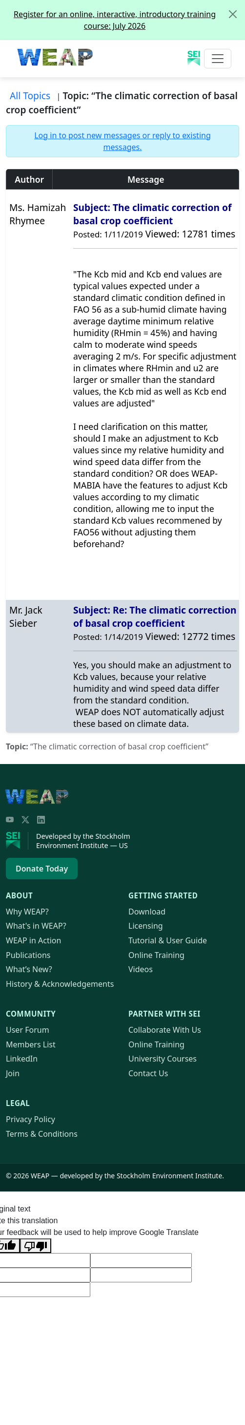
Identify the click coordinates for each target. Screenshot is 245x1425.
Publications (28, 955)
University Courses (162, 1058)
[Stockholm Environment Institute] (17, 841)
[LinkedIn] (41, 820)
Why (27, 911)
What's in (36, 925)
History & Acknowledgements (60, 983)
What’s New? (29, 969)
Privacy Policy (30, 1119)
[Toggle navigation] (217, 58)
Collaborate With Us (164, 1029)
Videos (140, 969)
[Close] (233, 14)
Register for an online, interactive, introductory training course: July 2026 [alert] (129, 15)
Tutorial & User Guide (167, 940)
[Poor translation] (35, 1245)
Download (146, 911)
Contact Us (148, 1073)
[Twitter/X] (25, 820)
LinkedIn (22, 1058)
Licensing (145, 925)
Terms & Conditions (42, 1133)
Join (13, 1073)
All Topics (30, 95)
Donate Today (42, 868)
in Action (33, 940)
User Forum (27, 1029)
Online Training (156, 955)
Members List (31, 1044)
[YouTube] (10, 820)
